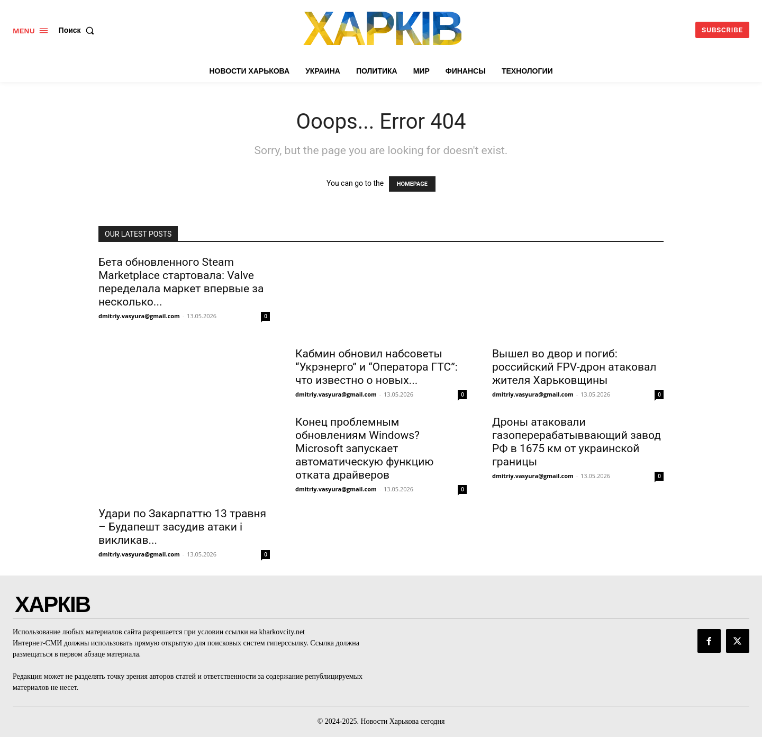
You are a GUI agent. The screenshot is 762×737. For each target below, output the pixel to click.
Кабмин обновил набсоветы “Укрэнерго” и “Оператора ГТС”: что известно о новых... (376, 367)
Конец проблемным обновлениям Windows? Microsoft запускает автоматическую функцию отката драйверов (364, 448)
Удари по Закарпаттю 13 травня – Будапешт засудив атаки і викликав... (182, 526)
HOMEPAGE (412, 184)
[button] (79, 30)
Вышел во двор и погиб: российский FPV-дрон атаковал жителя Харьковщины (574, 367)
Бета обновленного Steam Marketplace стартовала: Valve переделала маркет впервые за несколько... (181, 282)
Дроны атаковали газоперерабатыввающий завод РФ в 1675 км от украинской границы (576, 442)
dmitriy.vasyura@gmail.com (139, 316)
